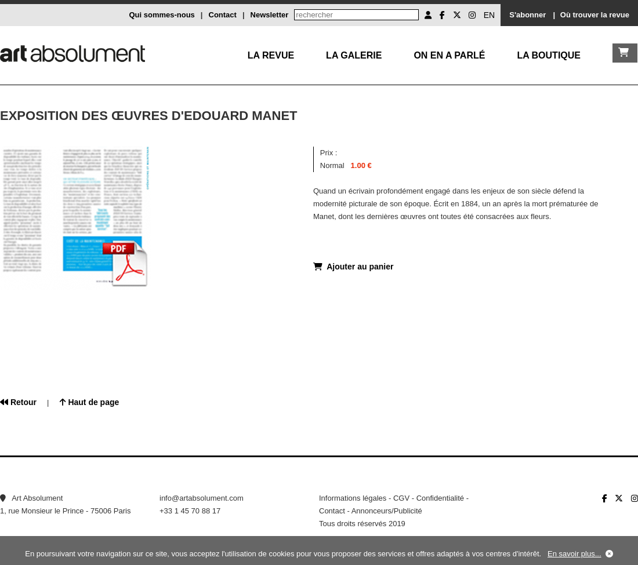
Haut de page (89, 402)
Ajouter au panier (353, 266)
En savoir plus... (574, 553)
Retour (18, 402)
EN (489, 15)
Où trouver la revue (594, 14)
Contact (223, 14)
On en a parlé (449, 55)
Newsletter (270, 14)
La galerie (354, 55)
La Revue (271, 55)
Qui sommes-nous (161, 14)
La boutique (549, 55)
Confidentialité (440, 498)
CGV (401, 498)
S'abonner (527, 14)
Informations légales (352, 498)
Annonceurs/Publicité (386, 510)
